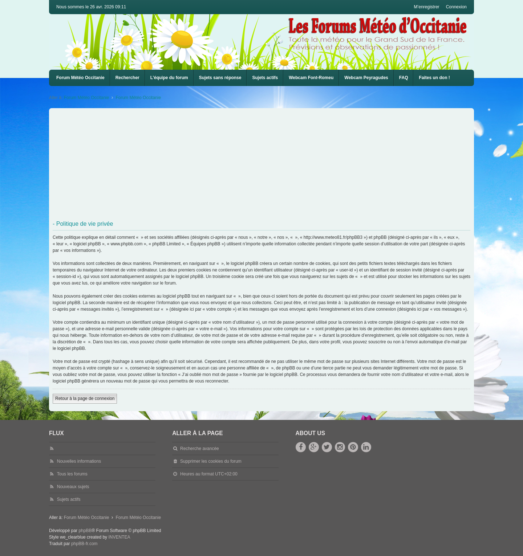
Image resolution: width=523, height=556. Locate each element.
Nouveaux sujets (73, 486)
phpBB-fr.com (84, 543)
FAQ (403, 77)
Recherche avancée (199, 448)
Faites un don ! (434, 77)
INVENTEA (119, 537)
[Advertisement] (270, 164)
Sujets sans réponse (220, 77)
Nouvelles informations (79, 461)
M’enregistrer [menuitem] (426, 6)
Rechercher (127, 77)
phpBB (85, 530)
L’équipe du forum (169, 77)
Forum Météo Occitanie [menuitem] (80, 77)
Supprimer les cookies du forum (211, 461)
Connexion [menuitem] (456, 6)
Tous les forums (72, 474)
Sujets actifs (265, 77)
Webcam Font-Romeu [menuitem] (311, 77)
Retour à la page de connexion (84, 398)
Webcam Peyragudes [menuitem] (366, 77)
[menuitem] (311, 78)
